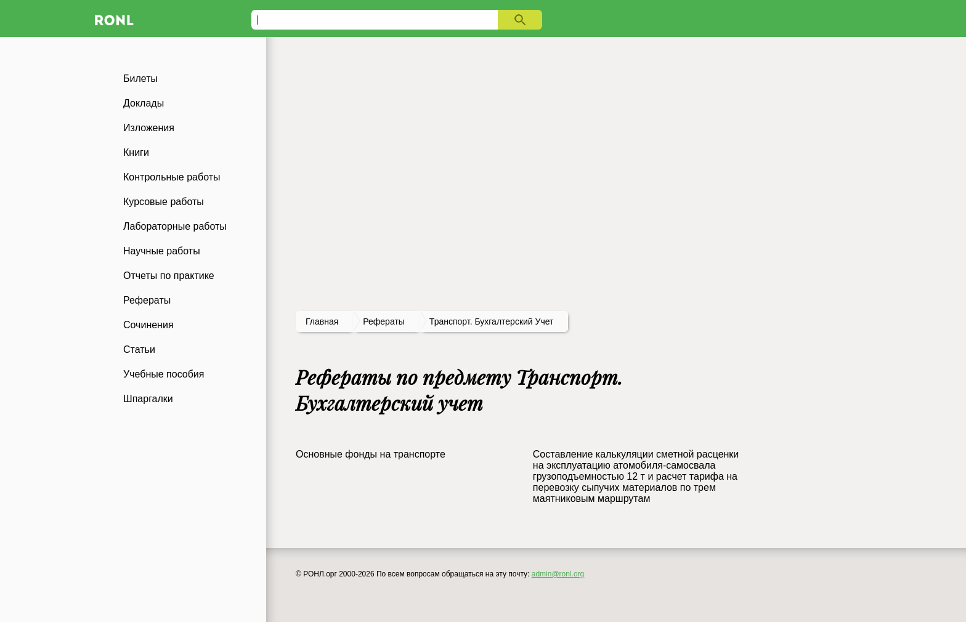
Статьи (139, 349)
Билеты (140, 78)
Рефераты (147, 300)
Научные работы (161, 251)
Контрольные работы (172, 177)
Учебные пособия (163, 374)
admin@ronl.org (558, 574)
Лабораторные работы (175, 226)
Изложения (148, 128)
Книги (136, 152)
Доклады (143, 103)
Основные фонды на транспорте (370, 454)
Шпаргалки (148, 399)
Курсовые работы (163, 201)
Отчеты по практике (168, 275)
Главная (322, 321)
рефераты (384, 321)
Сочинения (148, 325)
